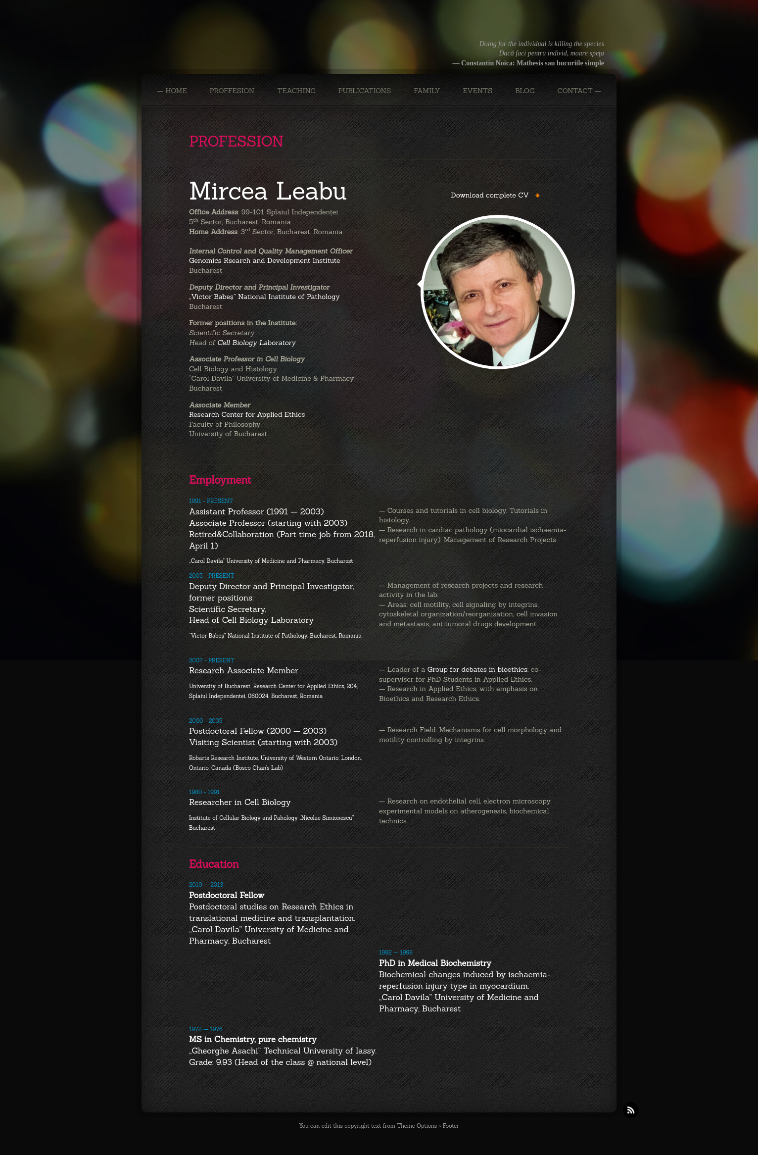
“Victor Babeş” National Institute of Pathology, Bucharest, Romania (275, 635)
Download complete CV (490, 195)
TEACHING (296, 90)
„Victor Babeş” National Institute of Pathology (264, 296)
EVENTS (477, 90)
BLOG (524, 90)
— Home (172, 90)
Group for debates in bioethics (477, 669)
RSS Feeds (631, 1110)
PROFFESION (232, 90)
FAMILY (427, 90)
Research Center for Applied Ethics (247, 414)
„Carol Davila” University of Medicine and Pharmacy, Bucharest (271, 560)
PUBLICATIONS (364, 90)
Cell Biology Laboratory (256, 342)
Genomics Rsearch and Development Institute (264, 260)
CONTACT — (579, 90)
